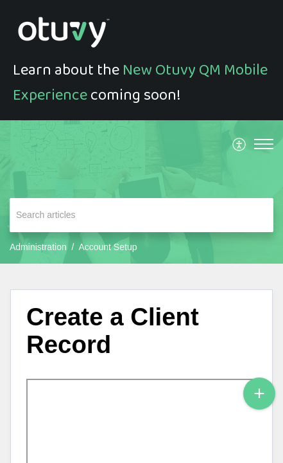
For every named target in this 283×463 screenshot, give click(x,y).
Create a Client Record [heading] (112, 331)
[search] (141, 215)
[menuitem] (239, 144)
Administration (38, 247)
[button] (239, 144)
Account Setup (107, 247)
